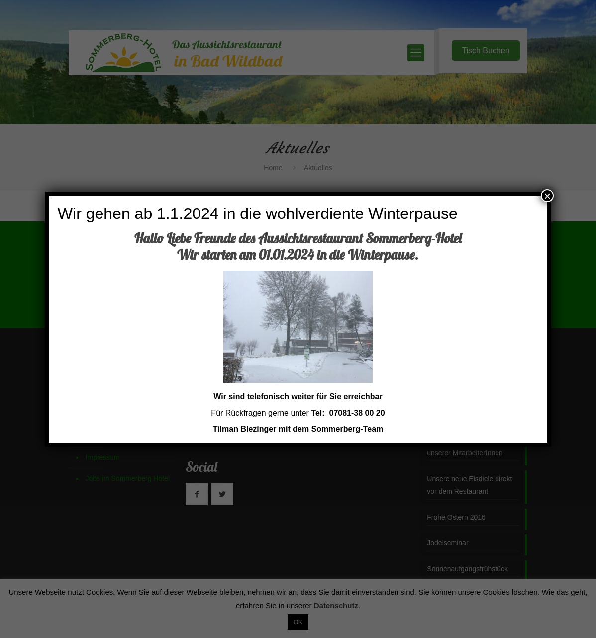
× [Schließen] (547, 195)
